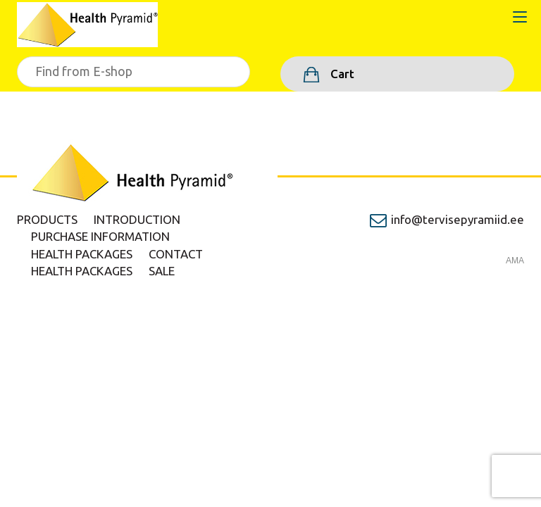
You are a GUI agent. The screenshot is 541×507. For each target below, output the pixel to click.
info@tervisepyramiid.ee (457, 219)
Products (47, 219)
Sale (162, 270)
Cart (341, 73)
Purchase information (100, 236)
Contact (176, 254)
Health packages (81, 254)
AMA (515, 260)
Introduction (137, 219)
